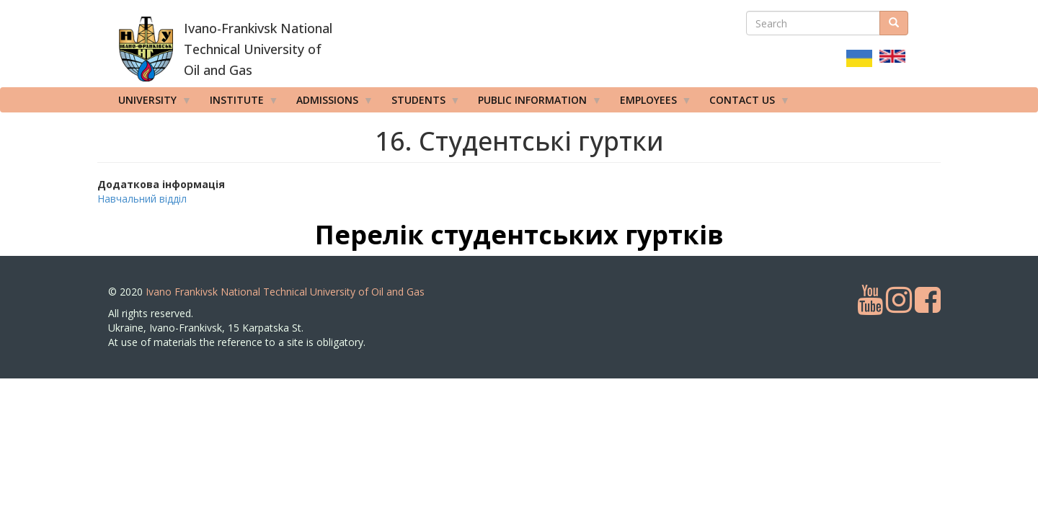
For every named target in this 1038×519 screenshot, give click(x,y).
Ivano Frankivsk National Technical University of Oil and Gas (285, 291)
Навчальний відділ (142, 198)
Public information (535, 103)
